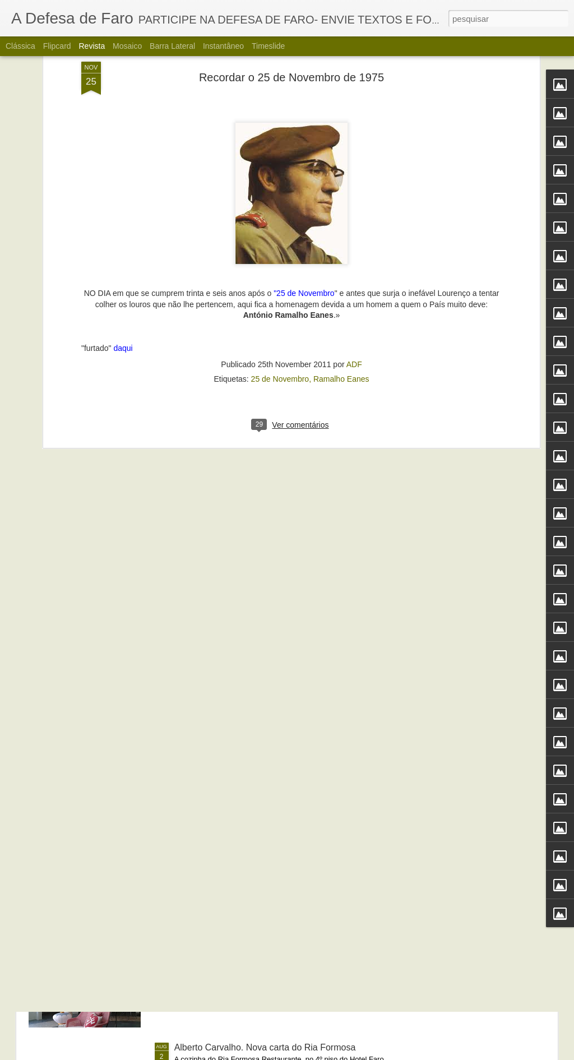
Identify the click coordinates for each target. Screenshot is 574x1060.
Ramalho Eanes (341, 243)
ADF (354, 228)
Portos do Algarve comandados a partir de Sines (270, 793)
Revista (91, 45)
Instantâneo (223, 45)
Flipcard (57, 45)
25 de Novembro (280, 243)
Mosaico (127, 45)
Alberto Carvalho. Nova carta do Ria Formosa (265, 1047)
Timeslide (268, 45)
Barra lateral (172, 45)
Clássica (20, 45)
